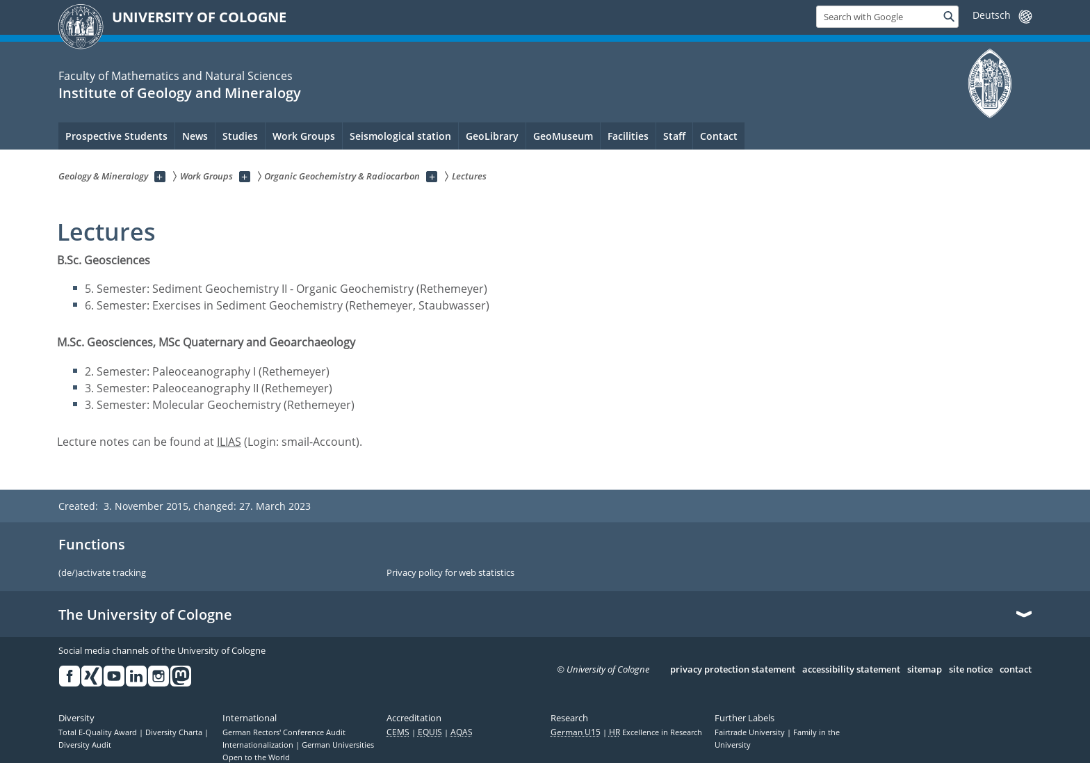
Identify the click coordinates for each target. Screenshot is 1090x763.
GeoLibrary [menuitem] (492, 136)
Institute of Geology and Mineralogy (179, 92)
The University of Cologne (145, 615)
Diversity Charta (174, 732)
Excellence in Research (655, 732)
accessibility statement (851, 669)
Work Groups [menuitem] (303, 136)
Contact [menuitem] (719, 136)
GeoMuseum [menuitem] (563, 136)
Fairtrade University (751, 732)
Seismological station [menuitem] (400, 136)
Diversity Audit (84, 745)
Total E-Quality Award (98, 732)
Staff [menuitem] (674, 136)
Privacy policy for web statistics (450, 573)
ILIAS (229, 441)
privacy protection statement (732, 669)
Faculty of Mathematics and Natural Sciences (175, 75)
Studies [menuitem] (240, 136)
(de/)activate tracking (102, 573)
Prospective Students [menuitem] (116, 136)
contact (1016, 669)
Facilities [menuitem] (628, 136)
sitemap (924, 669)
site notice (971, 669)
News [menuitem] (195, 136)
